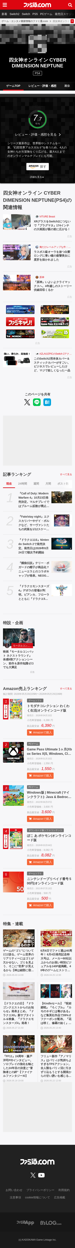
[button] (37, 177)
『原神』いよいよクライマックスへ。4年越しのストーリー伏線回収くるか (53, 285)
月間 (48, 483)
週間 (36, 483)
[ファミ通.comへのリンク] (37, 4)
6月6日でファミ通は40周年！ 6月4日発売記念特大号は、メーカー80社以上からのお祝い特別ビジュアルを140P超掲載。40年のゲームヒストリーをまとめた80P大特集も (56, 960)
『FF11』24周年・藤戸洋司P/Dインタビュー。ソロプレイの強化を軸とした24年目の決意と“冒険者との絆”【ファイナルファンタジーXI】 (18, 1066)
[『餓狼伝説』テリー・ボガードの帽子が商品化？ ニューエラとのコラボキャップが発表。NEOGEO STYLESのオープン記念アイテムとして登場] (61, 567)
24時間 (22, 483)
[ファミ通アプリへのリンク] (25, 1222)
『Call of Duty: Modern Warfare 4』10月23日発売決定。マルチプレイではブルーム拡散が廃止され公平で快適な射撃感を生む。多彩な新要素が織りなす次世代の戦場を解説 (33, 500)
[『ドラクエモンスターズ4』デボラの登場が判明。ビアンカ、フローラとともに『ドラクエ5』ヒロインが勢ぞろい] (61, 590)
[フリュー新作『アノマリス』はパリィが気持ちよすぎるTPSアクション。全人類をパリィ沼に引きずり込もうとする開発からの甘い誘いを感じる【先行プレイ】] (56, 1044)
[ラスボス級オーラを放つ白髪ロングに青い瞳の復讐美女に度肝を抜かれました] (17, 252)
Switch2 (14, 14)
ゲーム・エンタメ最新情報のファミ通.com (25, 21)
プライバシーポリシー (40, 1190)
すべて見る (66, 474)
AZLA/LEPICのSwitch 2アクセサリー (55, 353)
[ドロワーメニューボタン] (5, 5)
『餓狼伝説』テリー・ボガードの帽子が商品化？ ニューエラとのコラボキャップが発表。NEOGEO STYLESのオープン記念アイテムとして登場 (33, 569)
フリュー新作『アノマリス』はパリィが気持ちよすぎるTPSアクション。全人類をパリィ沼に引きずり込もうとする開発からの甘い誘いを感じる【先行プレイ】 (56, 1066)
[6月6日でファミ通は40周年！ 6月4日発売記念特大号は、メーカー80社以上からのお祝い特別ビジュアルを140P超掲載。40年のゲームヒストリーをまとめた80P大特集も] (56, 938)
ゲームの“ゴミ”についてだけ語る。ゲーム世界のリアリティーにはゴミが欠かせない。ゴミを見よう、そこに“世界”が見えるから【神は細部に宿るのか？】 (18, 960)
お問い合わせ (14, 1190)
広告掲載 (59, 1197)
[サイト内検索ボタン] (70, 5)
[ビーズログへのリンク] (50, 1222)
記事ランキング (17, 474)
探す (43, 166)
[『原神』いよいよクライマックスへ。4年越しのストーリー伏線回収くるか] (17, 282)
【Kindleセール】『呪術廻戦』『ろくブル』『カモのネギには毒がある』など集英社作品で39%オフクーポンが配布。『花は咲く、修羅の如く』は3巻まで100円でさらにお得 (56, 1013)
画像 (67, 85)
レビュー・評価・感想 (42, 85)
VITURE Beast (47, 216)
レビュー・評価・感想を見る (36, 134)
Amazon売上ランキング (25, 688)
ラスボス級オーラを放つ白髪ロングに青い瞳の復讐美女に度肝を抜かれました (52, 255)
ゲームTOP (13, 85)
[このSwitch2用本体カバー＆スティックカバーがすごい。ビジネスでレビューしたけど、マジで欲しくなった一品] (17, 359)
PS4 (37, 73)
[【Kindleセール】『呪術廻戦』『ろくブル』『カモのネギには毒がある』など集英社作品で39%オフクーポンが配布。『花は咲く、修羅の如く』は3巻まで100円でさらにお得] (56, 991)
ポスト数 (63, 483)
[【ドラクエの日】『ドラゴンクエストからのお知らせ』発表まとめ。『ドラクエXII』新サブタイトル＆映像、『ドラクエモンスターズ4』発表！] (19, 991)
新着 (4, 14)
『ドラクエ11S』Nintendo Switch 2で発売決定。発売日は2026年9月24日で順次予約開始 (33, 546)
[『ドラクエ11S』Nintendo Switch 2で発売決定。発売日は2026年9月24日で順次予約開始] (61, 543)
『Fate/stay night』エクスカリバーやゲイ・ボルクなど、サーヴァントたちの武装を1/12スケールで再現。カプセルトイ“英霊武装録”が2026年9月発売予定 (33, 523)
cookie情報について (37, 1197)
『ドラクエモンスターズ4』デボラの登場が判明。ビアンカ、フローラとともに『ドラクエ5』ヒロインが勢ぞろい (33, 593)
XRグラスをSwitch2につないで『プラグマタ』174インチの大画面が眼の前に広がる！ (52, 225)
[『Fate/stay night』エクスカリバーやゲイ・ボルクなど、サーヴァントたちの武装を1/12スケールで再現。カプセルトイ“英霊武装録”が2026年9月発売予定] (61, 520)
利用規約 (64, 1190)
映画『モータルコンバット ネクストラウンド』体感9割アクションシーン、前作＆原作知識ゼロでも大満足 (18, 659)
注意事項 (15, 1197)
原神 (41, 277)
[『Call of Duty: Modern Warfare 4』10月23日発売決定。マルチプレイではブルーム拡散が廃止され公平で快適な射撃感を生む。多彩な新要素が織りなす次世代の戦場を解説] (61, 497)
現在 (9, 483)
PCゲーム (46, 14)
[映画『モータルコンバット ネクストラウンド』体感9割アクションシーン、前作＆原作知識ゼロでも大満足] (19, 637)
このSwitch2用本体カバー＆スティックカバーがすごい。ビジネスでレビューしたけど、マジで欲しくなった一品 (52, 364)
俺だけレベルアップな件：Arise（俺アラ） (55, 247)
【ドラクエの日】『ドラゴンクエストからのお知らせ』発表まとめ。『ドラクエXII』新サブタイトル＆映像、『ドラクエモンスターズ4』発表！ (18, 1013)
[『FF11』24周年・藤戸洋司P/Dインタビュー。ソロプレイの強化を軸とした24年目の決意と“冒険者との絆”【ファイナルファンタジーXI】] (19, 1044)
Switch (26, 14)
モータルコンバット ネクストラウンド (23, 645)
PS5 (35, 14)
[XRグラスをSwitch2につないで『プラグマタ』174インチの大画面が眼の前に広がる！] (17, 222)
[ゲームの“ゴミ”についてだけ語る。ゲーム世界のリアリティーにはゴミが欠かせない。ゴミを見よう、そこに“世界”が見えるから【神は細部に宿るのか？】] (19, 938)
